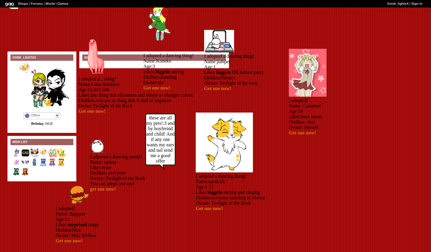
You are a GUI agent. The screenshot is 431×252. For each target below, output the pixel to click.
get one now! (103, 189)
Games (63, 3)
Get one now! (92, 111)
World (50, 3)
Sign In (417, 3)
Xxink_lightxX (398, 3)
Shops (23, 3)
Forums (37, 3)
